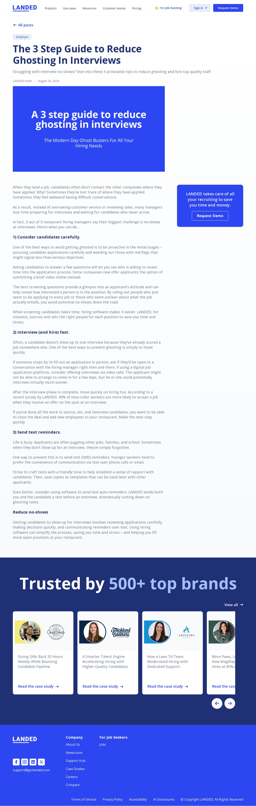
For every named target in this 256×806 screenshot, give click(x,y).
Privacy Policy (113, 799)
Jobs (102, 744)
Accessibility (138, 799)
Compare (73, 785)
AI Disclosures (163, 799)
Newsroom (74, 752)
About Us (73, 744)
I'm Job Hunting (168, 8)
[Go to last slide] (217, 703)
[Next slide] (229, 703)
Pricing (136, 8)
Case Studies (75, 769)
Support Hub (75, 760)
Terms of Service (83, 799)
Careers (72, 777)
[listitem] (43, 652)
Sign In (201, 8)
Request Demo (228, 8)
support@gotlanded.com (31, 770)
